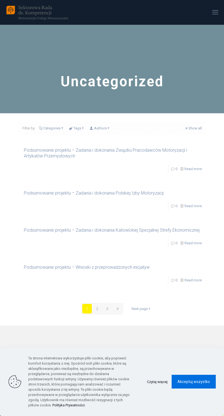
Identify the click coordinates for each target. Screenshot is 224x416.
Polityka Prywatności (68, 405)
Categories (51, 128)
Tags (77, 128)
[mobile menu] (215, 12)
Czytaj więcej (157, 382)
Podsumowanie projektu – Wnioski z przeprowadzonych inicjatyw (87, 267)
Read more (193, 169)
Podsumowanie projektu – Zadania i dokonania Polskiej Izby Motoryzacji (94, 193)
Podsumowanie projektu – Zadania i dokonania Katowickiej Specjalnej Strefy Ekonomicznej (112, 230)
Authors (100, 128)
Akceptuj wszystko (193, 381)
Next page (141, 309)
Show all (193, 128)
